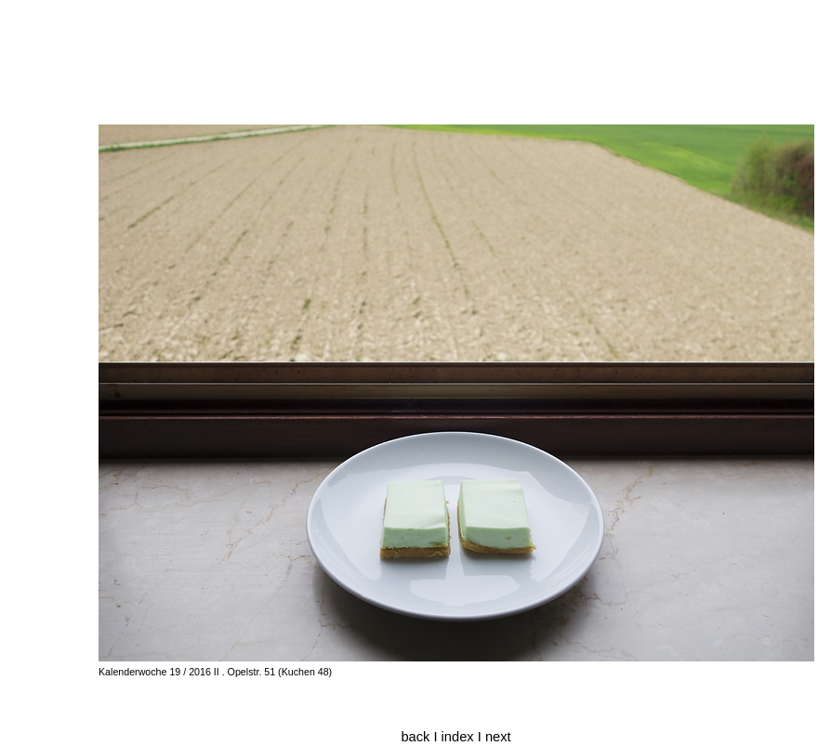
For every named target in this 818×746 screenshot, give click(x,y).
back (415, 736)
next (498, 736)
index (460, 736)
